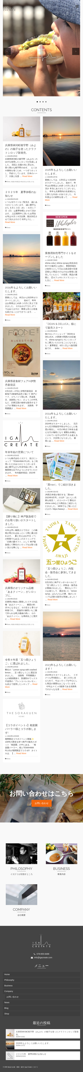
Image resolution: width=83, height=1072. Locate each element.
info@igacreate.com (41, 957)
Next (75, 51)
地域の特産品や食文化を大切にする (22, 181)
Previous (7, 51)
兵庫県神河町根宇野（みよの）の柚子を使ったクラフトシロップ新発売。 (47, 1033)
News (8, 181)
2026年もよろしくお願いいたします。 (33, 1043)
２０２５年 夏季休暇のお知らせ (31, 1054)
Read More (27, 176)
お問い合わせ (42, 803)
